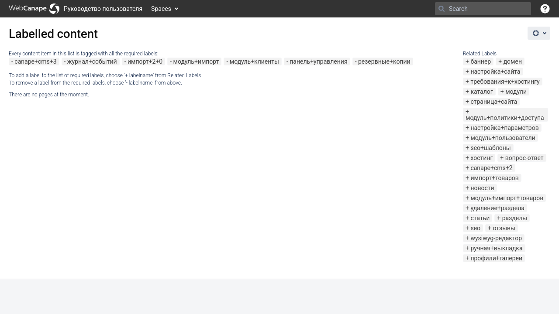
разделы (514, 218)
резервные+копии (384, 61)
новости (482, 187)
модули (516, 91)
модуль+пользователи (502, 137)
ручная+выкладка (496, 248)
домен (513, 61)
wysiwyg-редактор (496, 238)
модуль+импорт (196, 61)
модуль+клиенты (254, 61)
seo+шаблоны (490, 147)
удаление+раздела (497, 208)
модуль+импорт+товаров (506, 198)
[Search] (441, 8)
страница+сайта (493, 101)
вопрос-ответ (524, 157)
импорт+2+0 (145, 61)
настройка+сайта (495, 71)
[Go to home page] (75, 8)
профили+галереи (496, 258)
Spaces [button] (161, 8)
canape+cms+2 (491, 167)
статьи (480, 218)
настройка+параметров (504, 127)
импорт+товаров (494, 177)
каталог (481, 91)
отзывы (504, 228)
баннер (480, 61)
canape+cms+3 (35, 61)
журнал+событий (92, 61)
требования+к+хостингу (504, 81)
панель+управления (318, 61)
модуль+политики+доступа (505, 117)
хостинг (481, 157)
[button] (545, 8)
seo (475, 228)
